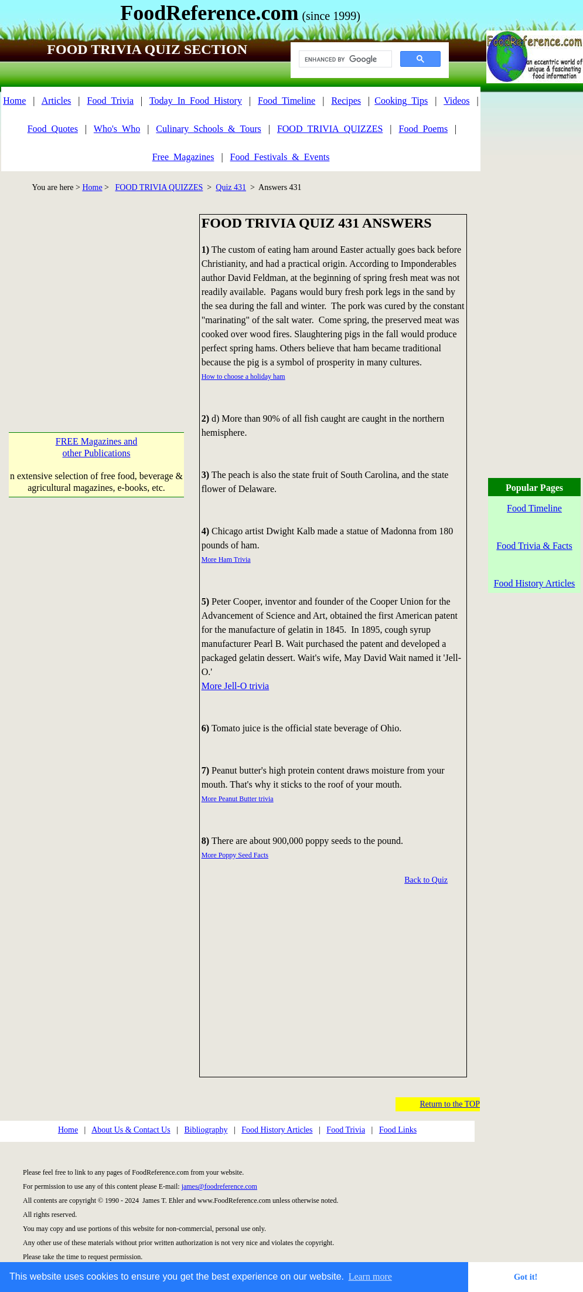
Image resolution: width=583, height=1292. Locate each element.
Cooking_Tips (401, 101)
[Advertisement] (99, 296)
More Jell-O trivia (236, 686)
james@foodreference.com (219, 1186)
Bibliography (206, 1129)
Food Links (398, 1129)
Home (14, 101)
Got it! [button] (525, 1276)
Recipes (346, 101)
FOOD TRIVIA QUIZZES (159, 187)
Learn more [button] (370, 1276)
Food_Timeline (286, 101)
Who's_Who (117, 129)
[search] (344, 59)
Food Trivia (345, 1129)
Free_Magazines (183, 157)
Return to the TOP (450, 1104)
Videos (456, 101)
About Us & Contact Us (131, 1129)
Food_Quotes (53, 129)
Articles (56, 101)
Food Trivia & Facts (534, 546)
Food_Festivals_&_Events (280, 157)
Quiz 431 (231, 187)
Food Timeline (534, 508)
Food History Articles (276, 1129)
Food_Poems (423, 129)
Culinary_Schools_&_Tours (208, 129)
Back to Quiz (426, 880)
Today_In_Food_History (195, 101)
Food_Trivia (110, 101)
